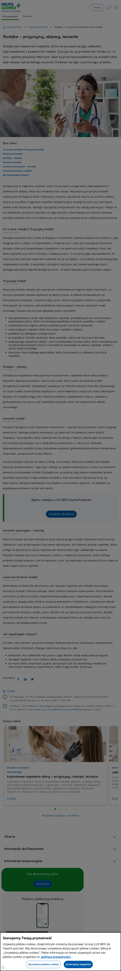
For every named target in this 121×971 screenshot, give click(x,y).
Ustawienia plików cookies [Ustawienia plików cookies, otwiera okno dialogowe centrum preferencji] (43, 964)
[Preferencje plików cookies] (3, 967)
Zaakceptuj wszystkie (78, 964)
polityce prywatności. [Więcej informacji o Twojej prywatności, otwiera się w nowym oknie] (55, 957)
